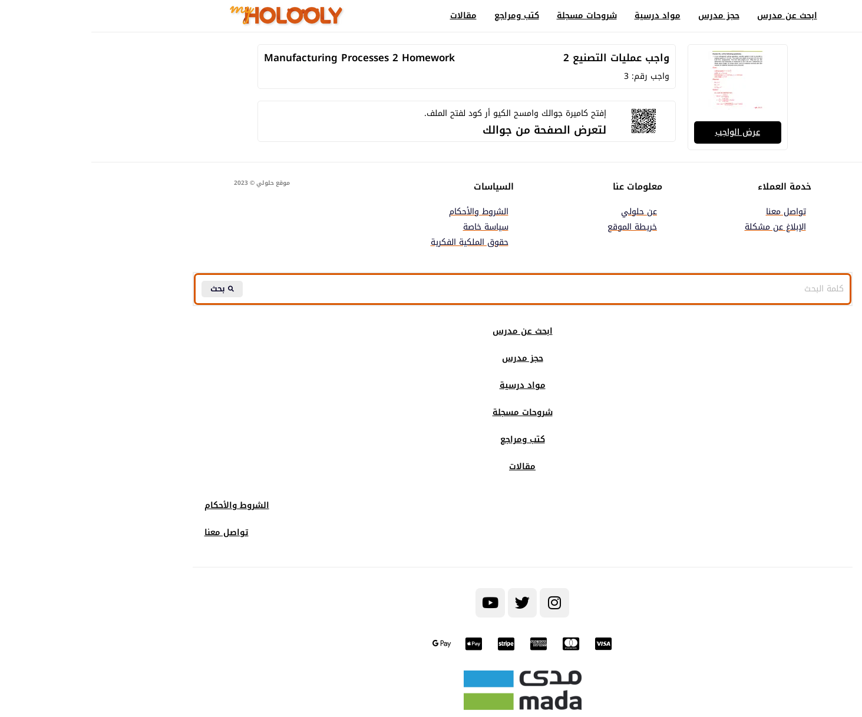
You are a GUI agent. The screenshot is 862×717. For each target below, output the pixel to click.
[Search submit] (131, 289)
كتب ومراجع (425, 16)
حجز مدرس (627, 16)
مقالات (372, 16)
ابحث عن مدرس (696, 16)
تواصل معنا (135, 534)
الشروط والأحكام (145, 506)
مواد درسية (566, 16)
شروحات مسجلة (495, 16)
